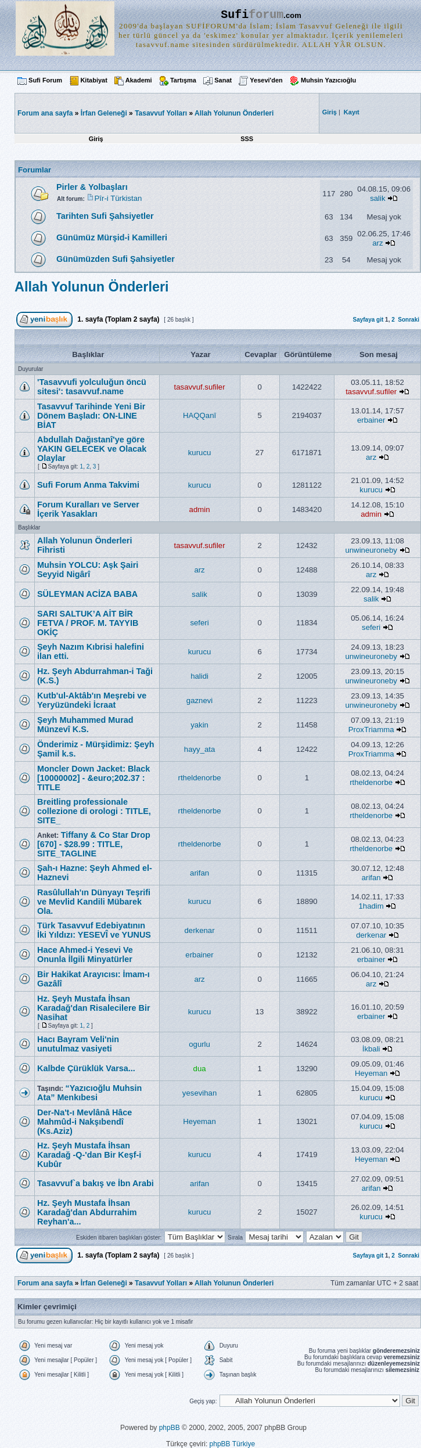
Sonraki (408, 319)
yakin (199, 725)
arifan (199, 873)
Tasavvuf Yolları (161, 113)
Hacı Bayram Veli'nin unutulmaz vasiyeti (78, 1044)
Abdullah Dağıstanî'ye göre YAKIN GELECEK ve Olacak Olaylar (91, 449)
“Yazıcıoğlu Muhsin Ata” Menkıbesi (89, 1092)
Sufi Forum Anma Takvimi (88, 484)
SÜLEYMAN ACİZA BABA (87, 594)
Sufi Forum (45, 80)
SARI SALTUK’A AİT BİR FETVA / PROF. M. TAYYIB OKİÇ (87, 623)
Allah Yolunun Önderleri (234, 113)
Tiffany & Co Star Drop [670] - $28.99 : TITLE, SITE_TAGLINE (93, 844)
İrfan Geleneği (104, 113)
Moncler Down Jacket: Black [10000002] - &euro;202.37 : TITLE (93, 778)
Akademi (138, 80)
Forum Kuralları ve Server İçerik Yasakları (88, 509)
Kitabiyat (93, 80)
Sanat (223, 80)
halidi (199, 676)
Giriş (96, 138)
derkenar (200, 930)
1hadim (371, 906)
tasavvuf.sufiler (199, 387)
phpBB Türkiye (233, 1444)
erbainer (371, 420)
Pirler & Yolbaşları (92, 187)
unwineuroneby (371, 550)
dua (199, 1068)
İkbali (371, 1048)
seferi (199, 622)
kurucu (199, 452)
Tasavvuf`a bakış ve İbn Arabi (95, 1183)
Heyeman (371, 1073)
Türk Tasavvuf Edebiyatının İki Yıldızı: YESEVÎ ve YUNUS (94, 930)
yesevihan (199, 1093)
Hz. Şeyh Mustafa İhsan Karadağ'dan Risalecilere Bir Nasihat (93, 1008)
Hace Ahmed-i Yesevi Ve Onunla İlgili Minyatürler (85, 954)
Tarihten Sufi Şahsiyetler (105, 216)
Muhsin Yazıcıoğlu (328, 80)
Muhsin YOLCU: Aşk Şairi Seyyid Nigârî (87, 569)
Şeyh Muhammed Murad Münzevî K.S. (85, 724)
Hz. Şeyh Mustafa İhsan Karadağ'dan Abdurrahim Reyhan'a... (87, 1212)
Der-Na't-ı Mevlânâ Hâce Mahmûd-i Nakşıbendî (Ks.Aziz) (84, 1122)
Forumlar (34, 169)
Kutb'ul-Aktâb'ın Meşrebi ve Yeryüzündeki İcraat (91, 700)
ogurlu (199, 1044)
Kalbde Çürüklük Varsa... (86, 1068)
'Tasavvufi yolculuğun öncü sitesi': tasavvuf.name (91, 386)
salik (377, 198)
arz (377, 243)
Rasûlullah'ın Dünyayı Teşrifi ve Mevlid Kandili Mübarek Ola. (93, 902)
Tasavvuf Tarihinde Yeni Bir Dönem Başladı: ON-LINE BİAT (91, 416)
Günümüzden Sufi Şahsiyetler (115, 259)
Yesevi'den (266, 80)
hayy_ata (199, 749)
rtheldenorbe (199, 777)
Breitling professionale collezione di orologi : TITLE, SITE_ (94, 811)
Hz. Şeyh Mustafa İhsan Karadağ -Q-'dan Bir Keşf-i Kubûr (89, 1155)
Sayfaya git (367, 319)
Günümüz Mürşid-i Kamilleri (111, 237)
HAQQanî (199, 415)
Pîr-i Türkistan (118, 198)
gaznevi (199, 700)
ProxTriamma (371, 729)
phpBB (169, 1428)
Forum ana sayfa (45, 1283)
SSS (246, 138)
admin (199, 509)
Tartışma (183, 80)
